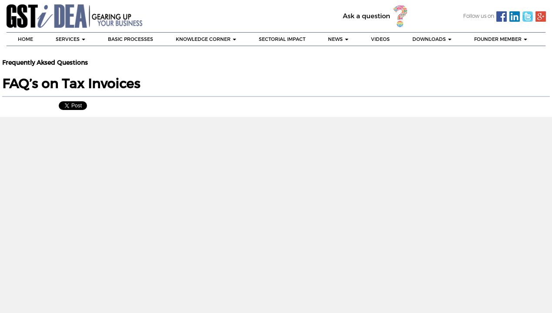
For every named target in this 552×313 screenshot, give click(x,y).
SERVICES (70, 39)
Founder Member (500, 39)
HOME (25, 39)
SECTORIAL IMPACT (282, 39)
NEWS (338, 39)
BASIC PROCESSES (130, 39)
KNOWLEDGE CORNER (206, 39)
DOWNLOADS (432, 39)
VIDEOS (380, 39)
